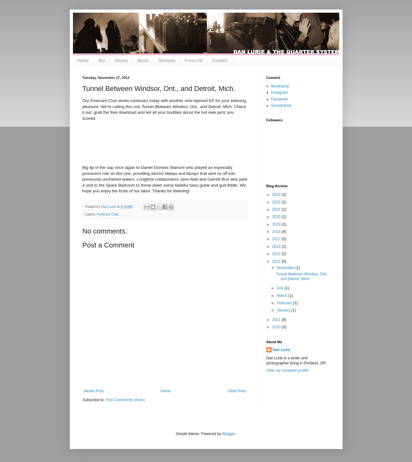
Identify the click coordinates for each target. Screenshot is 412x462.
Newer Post (94, 391)
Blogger (228, 434)
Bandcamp (280, 86)
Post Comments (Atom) (125, 400)
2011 (277, 320)
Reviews (167, 60)
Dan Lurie (281, 350)
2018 (277, 231)
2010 (277, 327)
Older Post (237, 391)
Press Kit (194, 60)
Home (83, 60)
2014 (277, 246)
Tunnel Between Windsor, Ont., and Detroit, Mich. (302, 276)
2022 (277, 202)
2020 (277, 217)
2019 (277, 224)
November (286, 268)
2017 (277, 239)
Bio (102, 60)
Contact (219, 60)
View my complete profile (287, 370)
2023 (277, 194)
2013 (277, 254)
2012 (277, 261)
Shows (121, 60)
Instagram (279, 92)
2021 (277, 209)
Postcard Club (107, 214)
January (284, 310)
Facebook (279, 99)
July (280, 288)
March (282, 295)
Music (143, 60)
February (285, 303)
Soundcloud (281, 105)
